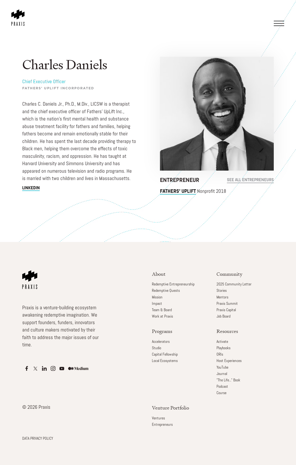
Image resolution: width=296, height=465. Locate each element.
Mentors (222, 297)
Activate (222, 342)
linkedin (31, 188)
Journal (221, 374)
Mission (157, 297)
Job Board (223, 317)
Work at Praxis (162, 317)
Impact (157, 304)
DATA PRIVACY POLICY (37, 439)
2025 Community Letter (234, 284)
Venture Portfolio (170, 408)
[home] (19, 13)
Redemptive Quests (166, 291)
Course (221, 393)
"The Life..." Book (228, 380)
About (159, 274)
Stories (221, 291)
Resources (227, 331)
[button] (280, 17)
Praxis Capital (226, 310)
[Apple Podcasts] (26, 368)
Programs (162, 331)
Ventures (158, 418)
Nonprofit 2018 (193, 191)
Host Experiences (229, 361)
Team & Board (162, 310)
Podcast (222, 387)
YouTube (222, 368)
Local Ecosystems (165, 361)
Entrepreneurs (162, 425)
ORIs (219, 355)
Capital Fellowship (165, 355)
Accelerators (161, 342)
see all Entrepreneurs (250, 180)
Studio (156, 348)
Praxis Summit (227, 304)
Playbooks (223, 348)
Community (229, 274)
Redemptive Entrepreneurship (173, 284)
